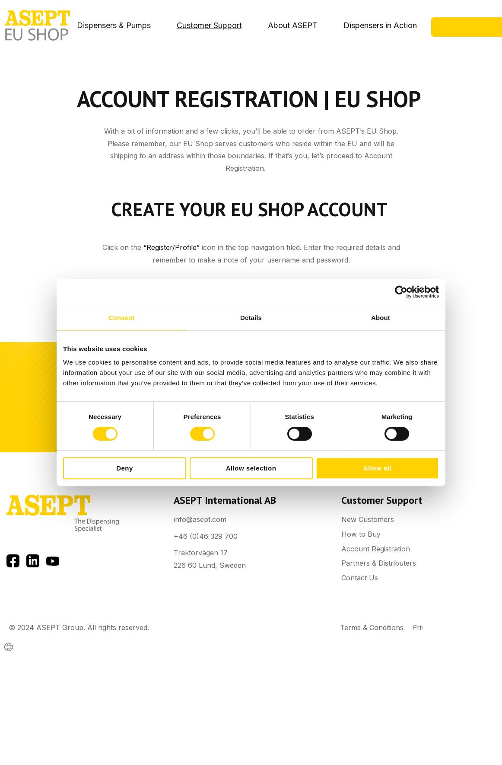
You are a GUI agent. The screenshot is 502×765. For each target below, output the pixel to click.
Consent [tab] (121, 317)
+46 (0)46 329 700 (206, 536)
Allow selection (251, 468)
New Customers (367, 519)
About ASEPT (293, 25)
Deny (124, 468)
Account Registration (375, 548)
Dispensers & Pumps (114, 25)
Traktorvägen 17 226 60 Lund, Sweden (210, 559)
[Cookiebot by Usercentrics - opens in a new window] (401, 291)
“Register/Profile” (171, 247)
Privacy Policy (435, 627)
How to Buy (361, 534)
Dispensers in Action (380, 25)
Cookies (480, 627)
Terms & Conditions (372, 627)
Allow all (377, 468)
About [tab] (380, 317)
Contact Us (470, 32)
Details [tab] (251, 317)
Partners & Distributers (378, 563)
